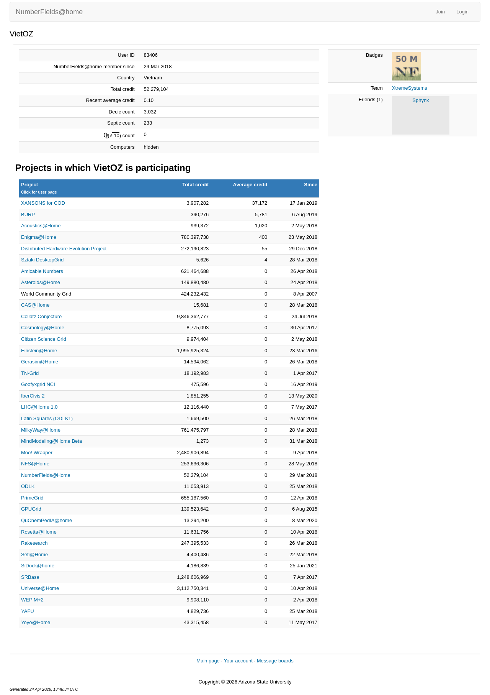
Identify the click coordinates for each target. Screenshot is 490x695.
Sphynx (420, 100)
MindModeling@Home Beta (51, 441)
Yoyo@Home (35, 622)
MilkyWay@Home (40, 430)
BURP (28, 214)
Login (462, 12)
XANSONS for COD (43, 203)
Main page (208, 661)
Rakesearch (34, 543)
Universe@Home (40, 588)
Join (440, 12)
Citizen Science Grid (43, 339)
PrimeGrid (32, 498)
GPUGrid (31, 509)
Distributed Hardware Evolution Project (63, 248)
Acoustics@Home (41, 225)
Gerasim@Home (39, 362)
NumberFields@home (49, 12)
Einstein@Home (39, 350)
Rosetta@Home (39, 532)
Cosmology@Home (42, 327)
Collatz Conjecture (41, 316)
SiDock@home (37, 565)
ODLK (27, 486)
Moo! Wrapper (36, 452)
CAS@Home (35, 305)
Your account (238, 661)
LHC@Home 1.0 (39, 407)
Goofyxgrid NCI (38, 384)
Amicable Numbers (42, 271)
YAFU (27, 611)
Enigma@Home (38, 237)
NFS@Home (35, 464)
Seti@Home (34, 554)
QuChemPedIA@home (46, 520)
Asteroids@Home (40, 282)
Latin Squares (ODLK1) (47, 418)
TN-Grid (30, 373)
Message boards (275, 661)
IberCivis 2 (32, 396)
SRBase (30, 577)
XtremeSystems (409, 88)
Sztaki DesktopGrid (42, 260)
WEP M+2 (32, 600)
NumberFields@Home (45, 475)
